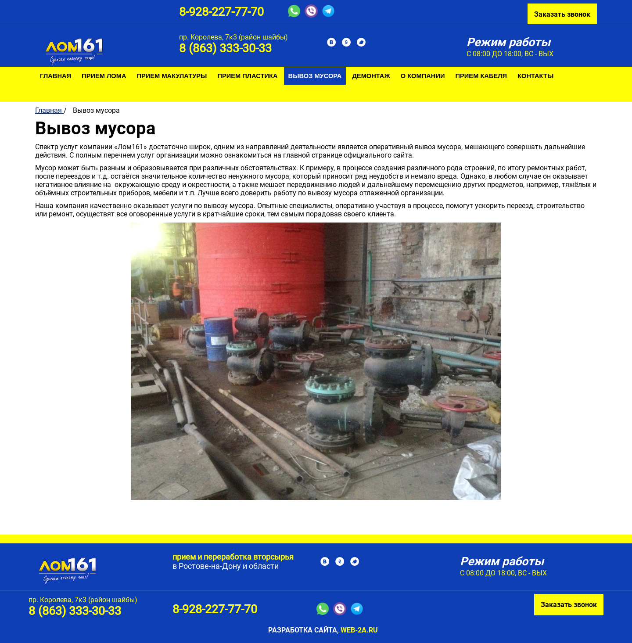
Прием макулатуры (172, 75)
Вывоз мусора (315, 75)
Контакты (535, 75)
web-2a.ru (359, 630)
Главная (55, 75)
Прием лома (104, 75)
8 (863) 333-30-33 (225, 48)
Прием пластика (247, 75)
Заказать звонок (562, 14)
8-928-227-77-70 (221, 12)
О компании (423, 75)
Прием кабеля (481, 75)
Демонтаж (371, 75)
